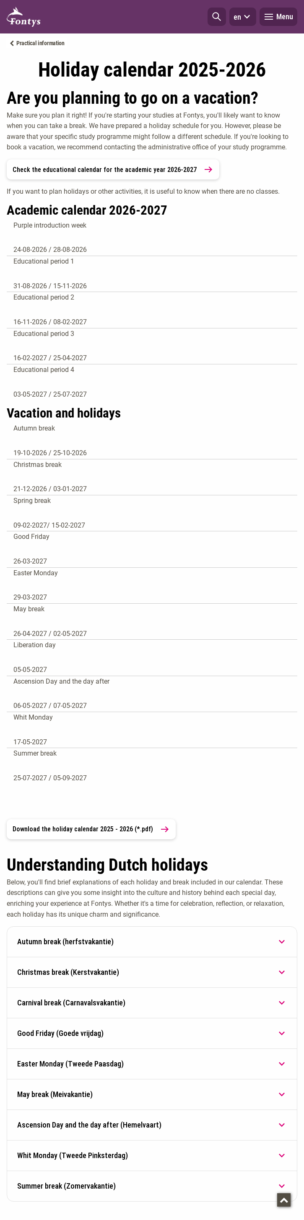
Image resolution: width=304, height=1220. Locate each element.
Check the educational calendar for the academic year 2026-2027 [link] (113, 169)
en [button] (243, 17)
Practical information (40, 43)
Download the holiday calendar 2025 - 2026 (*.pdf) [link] (91, 829)
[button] (217, 17)
